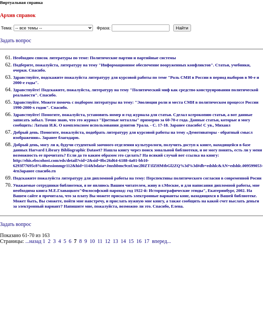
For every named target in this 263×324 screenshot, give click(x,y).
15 (131, 241)
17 (146, 241)
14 (123, 241)
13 (115, 241)
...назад (33, 241)
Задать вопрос (15, 40)
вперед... (161, 241)
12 (107, 241)
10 (92, 241)
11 (99, 241)
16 (138, 241)
